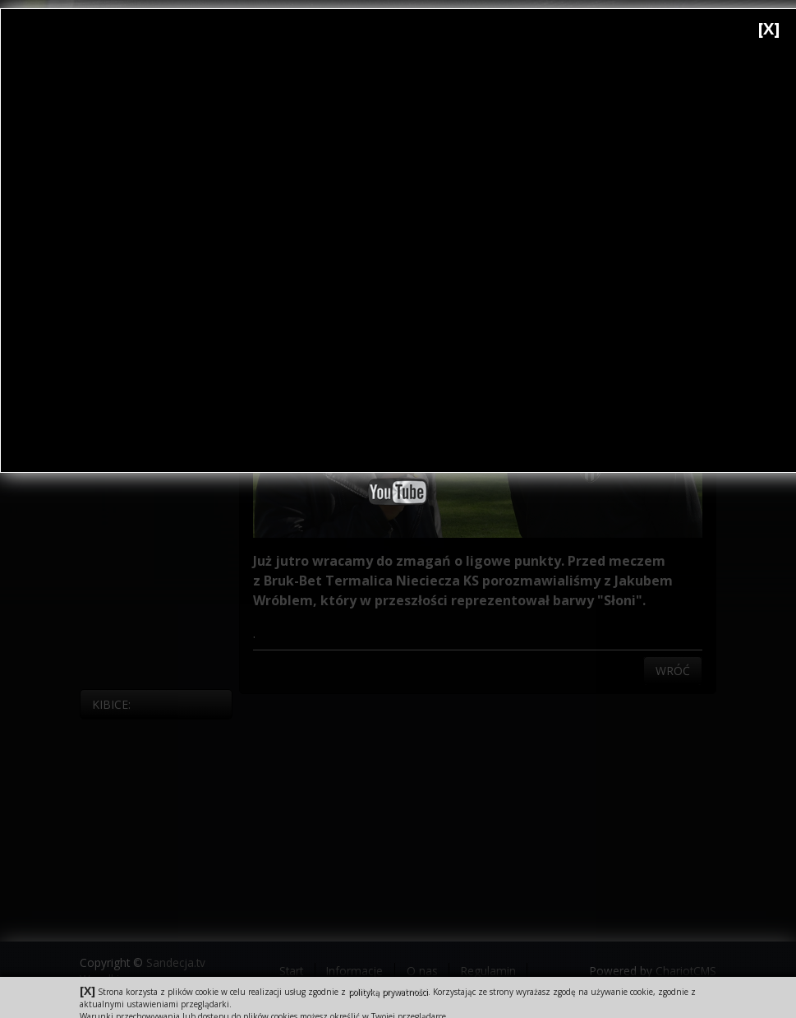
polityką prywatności (388, 991)
